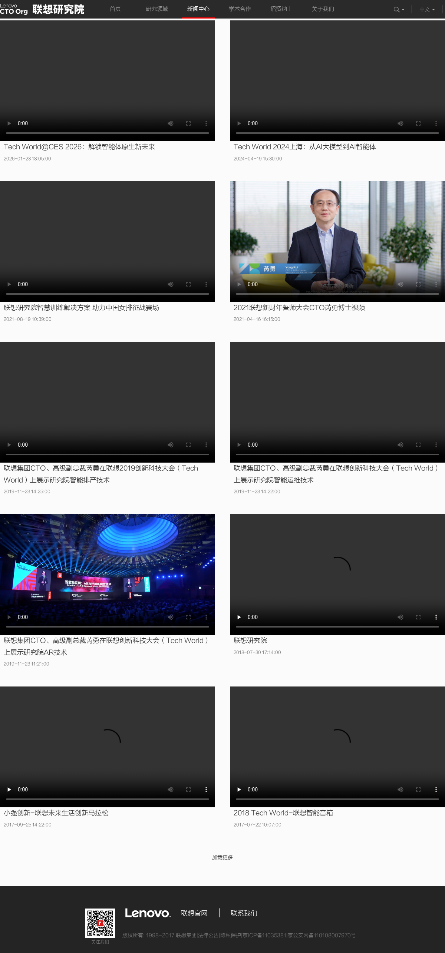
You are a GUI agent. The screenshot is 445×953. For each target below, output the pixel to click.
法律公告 (208, 935)
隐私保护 (230, 935)
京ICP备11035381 (264, 935)
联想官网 (194, 913)
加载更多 (222, 857)
